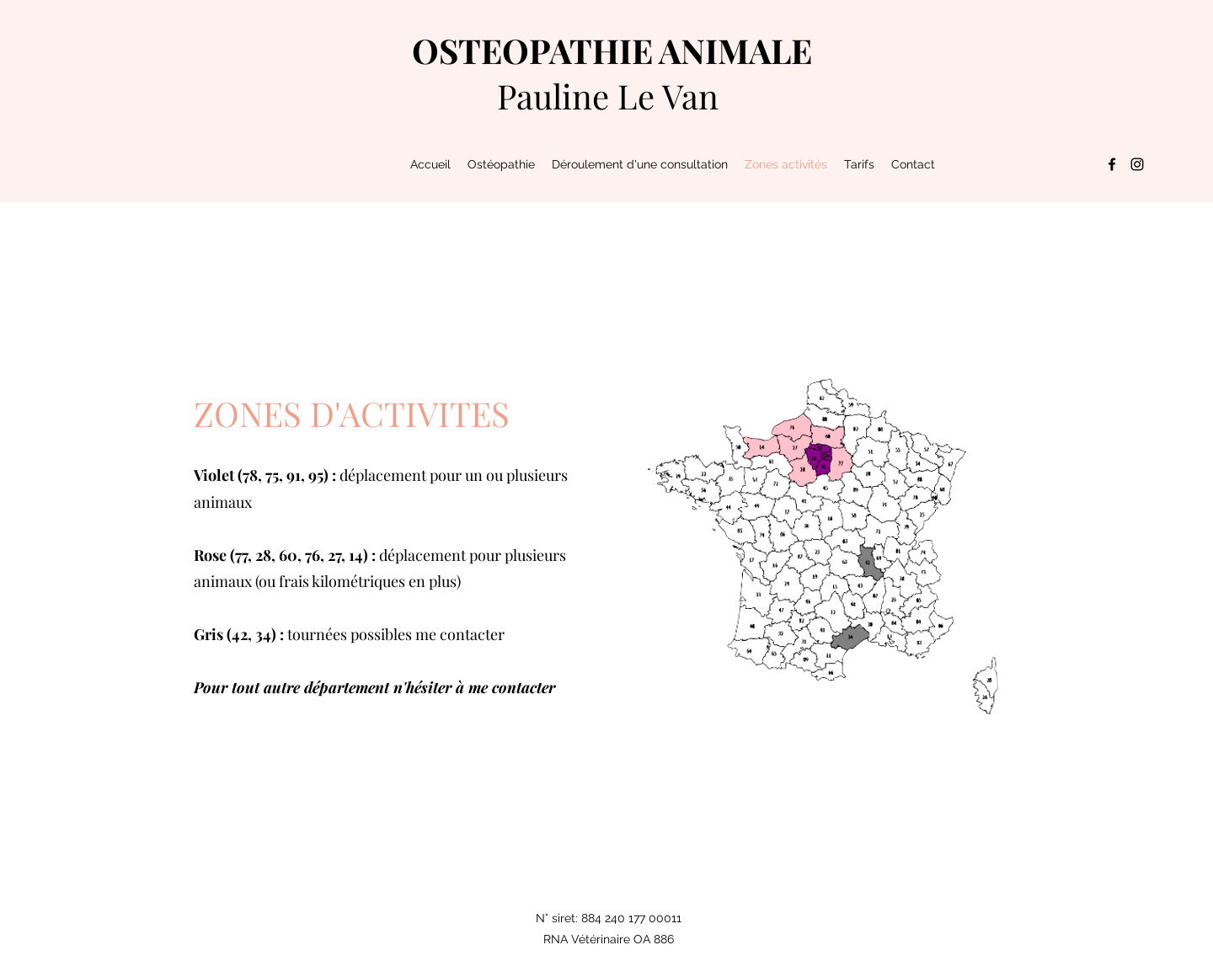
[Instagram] (1137, 164)
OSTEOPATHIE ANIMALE (612, 50)
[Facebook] (1111, 164)
